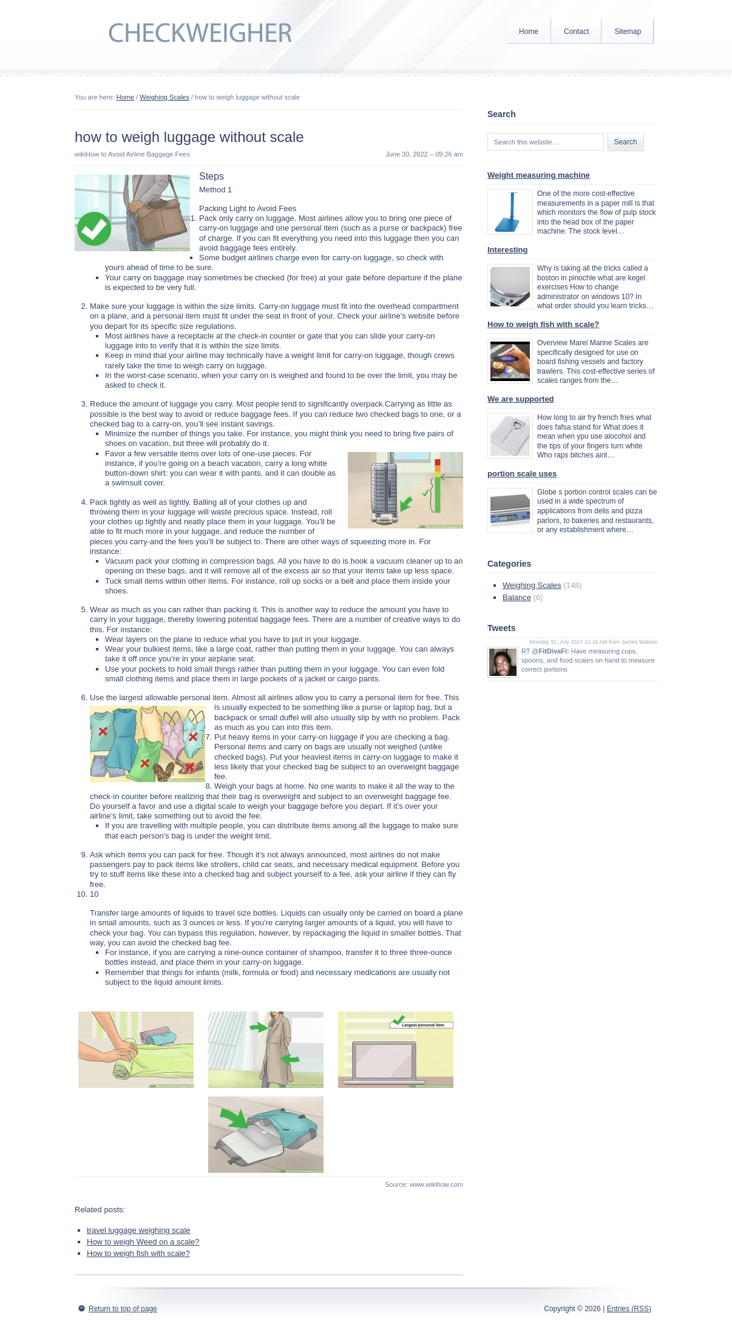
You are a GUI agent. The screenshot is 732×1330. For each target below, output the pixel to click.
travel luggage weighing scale (139, 1230)
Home (528, 31)
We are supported (520, 398)
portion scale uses (522, 473)
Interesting (507, 249)
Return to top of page (123, 1309)
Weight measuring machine (538, 175)
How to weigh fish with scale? (138, 1253)
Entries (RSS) (629, 1309)
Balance (517, 597)
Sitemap (627, 31)
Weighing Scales (164, 97)
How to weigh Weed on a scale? (143, 1241)
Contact (576, 31)
